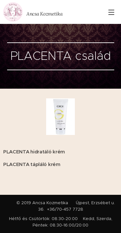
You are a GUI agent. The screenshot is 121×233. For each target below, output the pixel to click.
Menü (111, 12)
